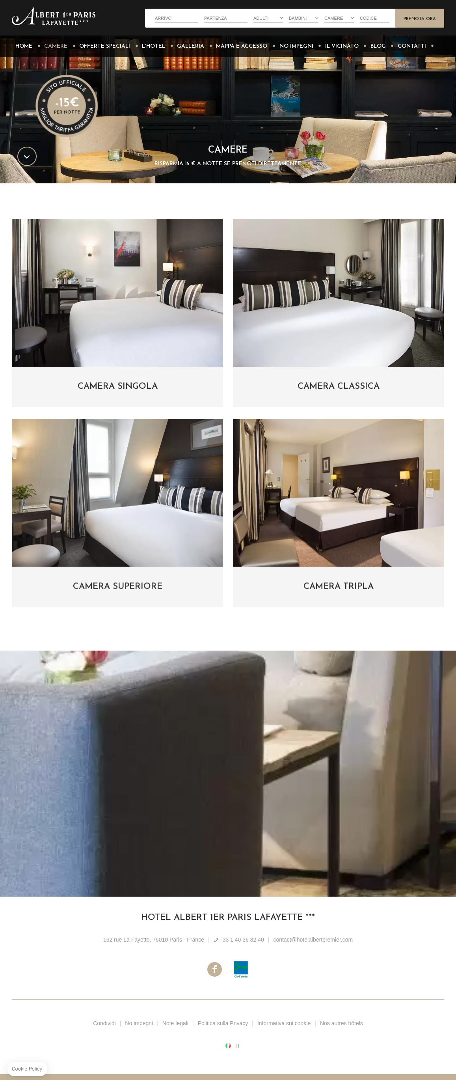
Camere (55, 46)
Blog (378, 46)
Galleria (190, 46)
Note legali (175, 1023)
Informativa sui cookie (284, 1023)
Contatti (412, 46)
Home (23, 46)
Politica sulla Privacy (223, 1023)
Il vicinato (342, 46)
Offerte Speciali (104, 46)
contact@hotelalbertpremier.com (313, 939)
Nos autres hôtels (341, 1023)
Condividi (104, 1023)
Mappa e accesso (241, 46)
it (237, 1046)
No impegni (296, 46)
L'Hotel (153, 46)
